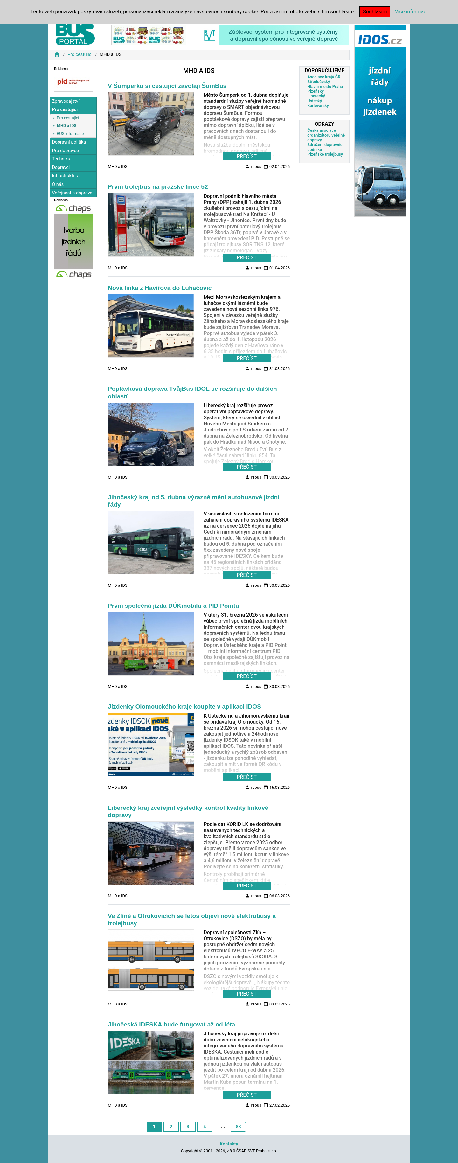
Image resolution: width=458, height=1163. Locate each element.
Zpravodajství (65, 101)
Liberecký (316, 96)
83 (238, 1126)
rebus (253, 166)
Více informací (411, 12)
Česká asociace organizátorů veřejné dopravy (326, 135)
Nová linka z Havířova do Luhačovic (160, 287)
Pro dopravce (65, 150)
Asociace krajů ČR (323, 76)
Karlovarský (318, 105)
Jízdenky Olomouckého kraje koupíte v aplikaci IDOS (184, 706)
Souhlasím (375, 12)
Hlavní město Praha (325, 86)
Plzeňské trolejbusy (325, 154)
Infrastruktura (66, 176)
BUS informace (70, 133)
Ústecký (314, 100)
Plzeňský (315, 91)
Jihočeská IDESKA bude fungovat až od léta (171, 1024)
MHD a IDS (67, 125)
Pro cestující (80, 54)
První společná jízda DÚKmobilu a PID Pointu (173, 605)
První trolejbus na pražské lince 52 (158, 186)
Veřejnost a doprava (72, 193)
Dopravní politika (69, 142)
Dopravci (61, 167)
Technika (61, 159)
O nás (58, 184)
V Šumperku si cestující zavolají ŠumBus (167, 85)
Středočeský (318, 81)
